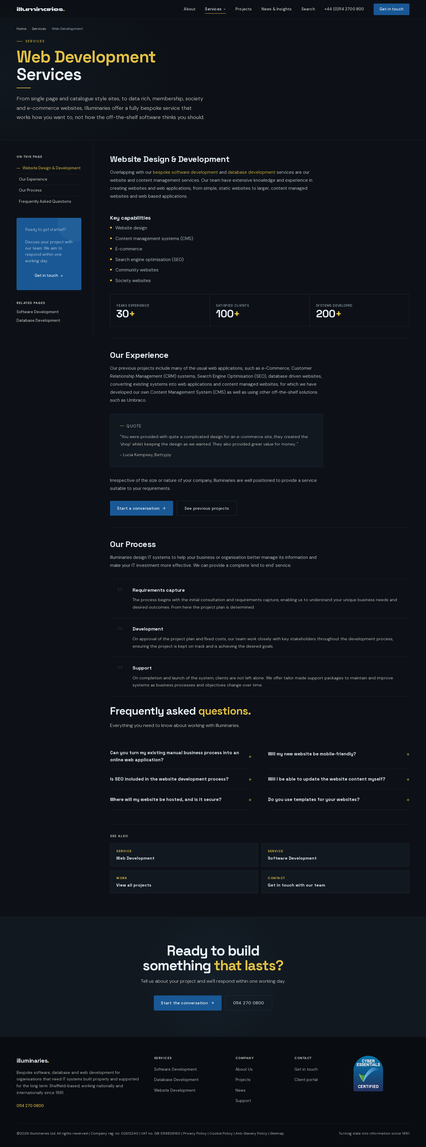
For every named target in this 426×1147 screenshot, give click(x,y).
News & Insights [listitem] (277, 9)
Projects (243, 1079)
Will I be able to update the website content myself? (326, 779)
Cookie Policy (221, 1133)
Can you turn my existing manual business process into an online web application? (174, 756)
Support (243, 1100)
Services (215, 9)
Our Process (30, 190)
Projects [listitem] (243, 9)
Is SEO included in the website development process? (169, 779)
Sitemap (277, 1133)
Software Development (38, 311)
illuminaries (41, 9)
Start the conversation (187, 1003)
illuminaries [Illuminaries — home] (33, 1060)
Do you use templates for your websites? (314, 799)
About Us (244, 1069)
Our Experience (33, 179)
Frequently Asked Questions (45, 201)
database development (251, 172)
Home (21, 28)
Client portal (306, 1079)
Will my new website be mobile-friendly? (312, 754)
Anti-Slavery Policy (251, 1133)
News (240, 1090)
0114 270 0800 (248, 1003)
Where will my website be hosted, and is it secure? (166, 799)
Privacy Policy (195, 1133)
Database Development (38, 320)
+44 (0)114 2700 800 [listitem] (344, 9)
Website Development (174, 1090)
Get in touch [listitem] (392, 9)
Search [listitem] (308, 9)
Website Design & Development (51, 167)
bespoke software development (185, 172)
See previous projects (207, 508)
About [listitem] (190, 9)
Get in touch (49, 275)
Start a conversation (141, 508)
